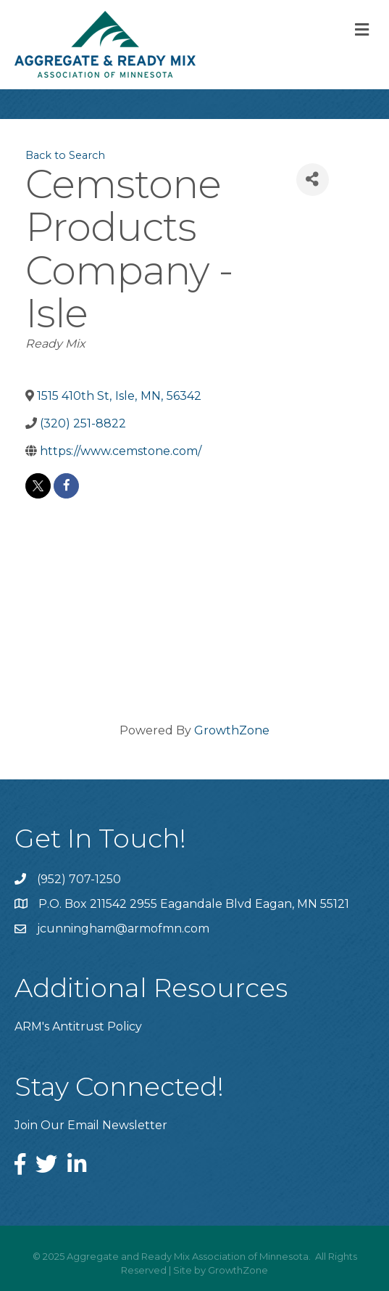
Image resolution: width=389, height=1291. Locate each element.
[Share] (312, 179)
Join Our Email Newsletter (90, 1125)
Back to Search (65, 155)
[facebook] (66, 486)
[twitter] (38, 486)
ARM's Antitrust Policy (78, 1026)
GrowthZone (231, 730)
